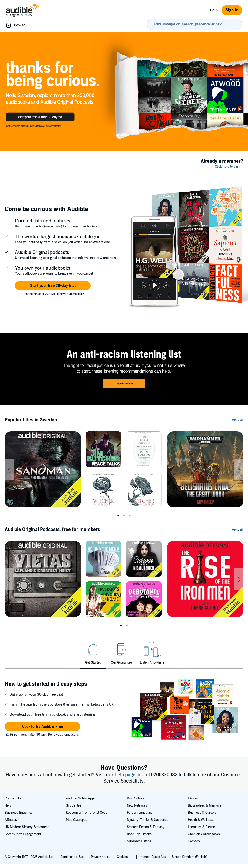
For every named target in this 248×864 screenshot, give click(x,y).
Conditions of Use (73, 857)
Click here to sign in (229, 167)
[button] (53, 285)
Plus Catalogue (76, 820)
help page (126, 775)
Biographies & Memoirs (205, 805)
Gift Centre (73, 805)
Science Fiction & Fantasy (145, 827)
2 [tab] (124, 515)
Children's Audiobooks (204, 834)
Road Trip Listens (139, 834)
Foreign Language (139, 813)
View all (237, 420)
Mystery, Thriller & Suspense (147, 820)
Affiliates (11, 820)
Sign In (231, 10)
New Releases (137, 805)
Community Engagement (23, 834)
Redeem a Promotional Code (86, 813)
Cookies (122, 857)
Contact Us (13, 798)
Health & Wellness (201, 820)
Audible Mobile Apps (81, 798)
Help (214, 10)
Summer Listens (139, 841)
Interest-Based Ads (153, 857)
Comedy (194, 841)
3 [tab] (129, 515)
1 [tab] (118, 515)
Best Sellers (135, 798)
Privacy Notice (101, 857)
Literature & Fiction (201, 827)
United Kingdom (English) (189, 857)
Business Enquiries (19, 813)
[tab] (93, 652)
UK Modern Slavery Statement (27, 827)
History (193, 798)
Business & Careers (202, 813)
